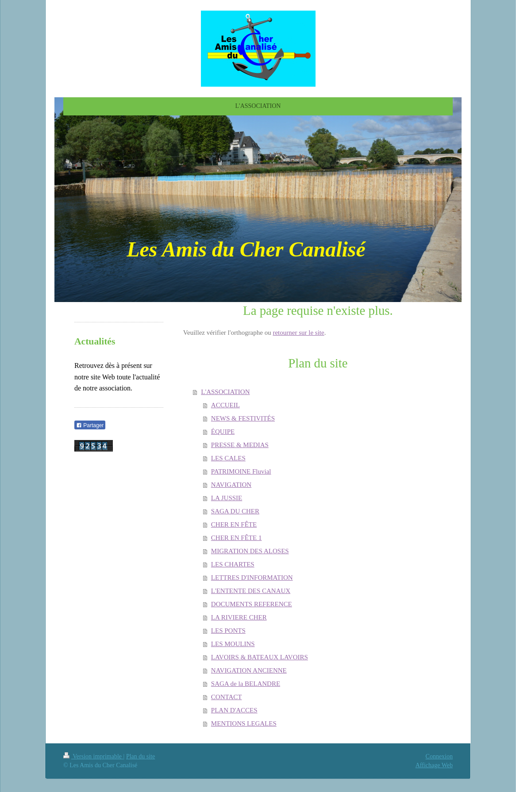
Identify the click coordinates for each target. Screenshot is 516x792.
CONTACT (226, 696)
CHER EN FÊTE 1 (236, 537)
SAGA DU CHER (235, 511)
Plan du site (140, 756)
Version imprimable (93, 756)
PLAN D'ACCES (234, 710)
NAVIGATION (231, 484)
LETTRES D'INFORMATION (252, 577)
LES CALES (228, 458)
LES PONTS (228, 630)
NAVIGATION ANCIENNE (249, 670)
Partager (90, 425)
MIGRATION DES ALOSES (250, 551)
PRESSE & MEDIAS (240, 444)
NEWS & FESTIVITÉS (243, 418)
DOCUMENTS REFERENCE (251, 604)
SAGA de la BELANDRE (245, 683)
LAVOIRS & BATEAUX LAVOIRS (259, 657)
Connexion (439, 756)
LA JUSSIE (226, 497)
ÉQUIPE (223, 431)
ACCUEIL (225, 405)
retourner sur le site (298, 332)
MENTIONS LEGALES (244, 723)
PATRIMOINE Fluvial (241, 471)
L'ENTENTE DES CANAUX (250, 590)
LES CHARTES (232, 564)
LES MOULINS (233, 643)
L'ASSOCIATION (225, 391)
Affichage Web (434, 765)
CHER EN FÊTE (234, 524)
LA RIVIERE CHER (239, 617)
